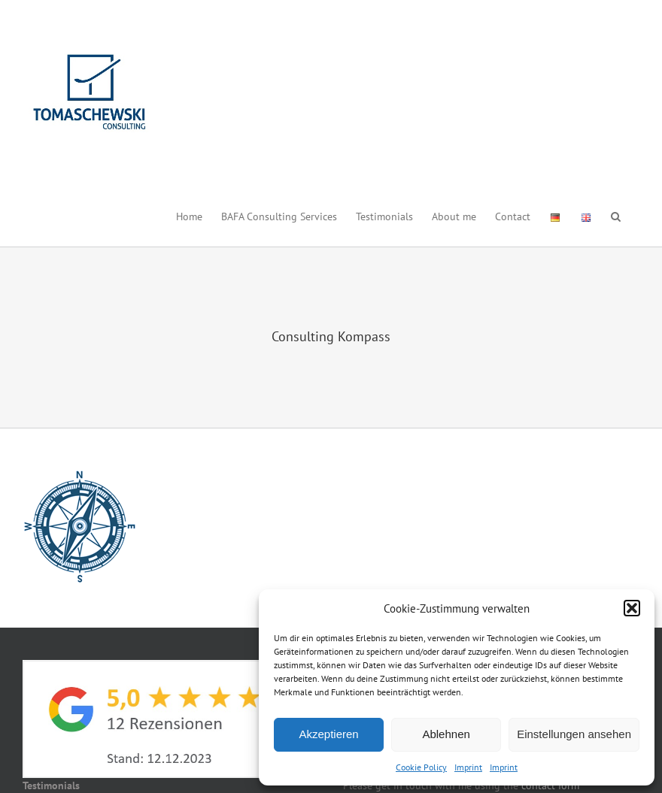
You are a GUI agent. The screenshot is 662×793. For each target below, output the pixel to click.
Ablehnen (445, 734)
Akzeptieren (328, 734)
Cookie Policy (421, 767)
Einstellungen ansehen (574, 734)
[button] (631, 608)
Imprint (468, 767)
